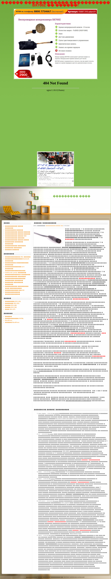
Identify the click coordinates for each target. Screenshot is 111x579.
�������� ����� (14, 230)
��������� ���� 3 (78, 247)
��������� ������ (15, 245)
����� (8, 316)
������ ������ (13, 247)
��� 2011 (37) (10, 309)
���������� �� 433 (14, 290)
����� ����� (12, 249)
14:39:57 (53, 472)
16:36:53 (57, 413)
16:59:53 (53, 478)
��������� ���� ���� (17, 240)
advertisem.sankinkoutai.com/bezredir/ (74, 577)
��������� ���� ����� (17, 232)
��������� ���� (71, 196)
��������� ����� (14, 238)
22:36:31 (53, 535)
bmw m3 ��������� (42, 371)
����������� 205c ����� (18, 257)
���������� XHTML (14, 318)
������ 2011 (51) (12, 303)
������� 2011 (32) (13, 301)
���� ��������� (97, 295)
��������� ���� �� (54, 225)
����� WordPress (12, 322)
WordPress (8, 320)
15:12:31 (56, 501)
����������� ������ (78, 400)
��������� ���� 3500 (15, 236)
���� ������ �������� (80, 288)
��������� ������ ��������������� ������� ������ (15, 278)
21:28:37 (51, 434)
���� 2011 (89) (11, 305)
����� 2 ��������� (45, 223)
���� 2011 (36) (11, 307)
